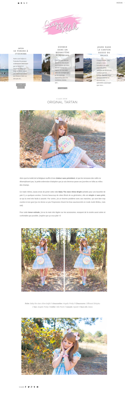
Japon (21, 48)
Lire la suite (21, 86)
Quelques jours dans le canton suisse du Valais (104, 50)
